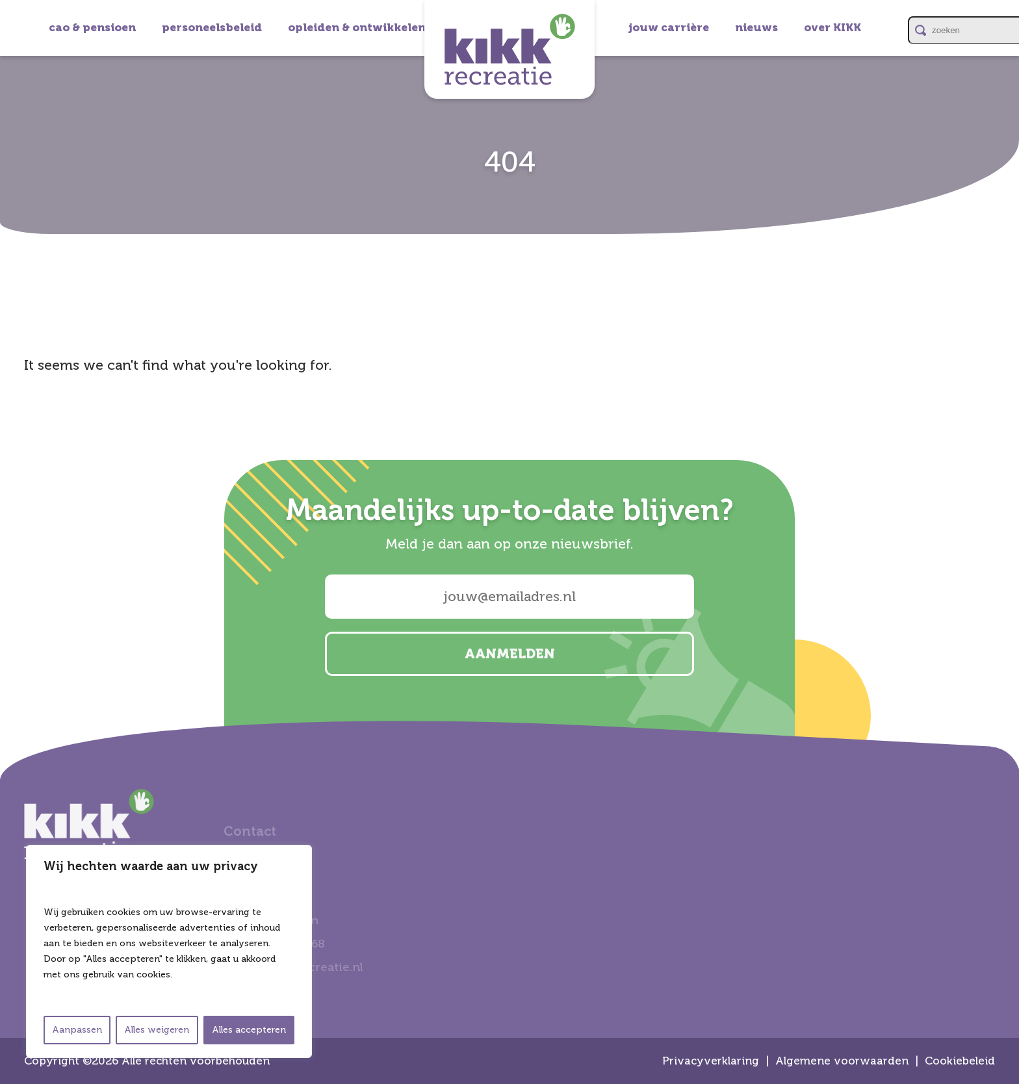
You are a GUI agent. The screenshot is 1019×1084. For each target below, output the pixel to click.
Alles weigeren (156, 1030)
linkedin (1003, 524)
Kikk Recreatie (509, 49)
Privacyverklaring (710, 1061)
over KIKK (832, 27)
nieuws (756, 27)
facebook (1003, 558)
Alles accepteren (249, 1030)
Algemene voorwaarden (842, 1061)
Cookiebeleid (960, 1061)
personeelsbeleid (212, 27)
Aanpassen (77, 1030)
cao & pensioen (92, 27)
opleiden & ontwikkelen (357, 27)
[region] (169, 951)
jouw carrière (668, 27)
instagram (1003, 490)
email (1003, 593)
